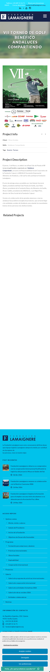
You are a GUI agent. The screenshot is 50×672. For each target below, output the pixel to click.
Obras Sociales (13, 555)
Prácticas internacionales (17, 551)
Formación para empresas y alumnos (21, 546)
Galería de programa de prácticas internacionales (26, 578)
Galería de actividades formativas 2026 (22, 588)
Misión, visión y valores (16, 523)
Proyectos (9, 570)
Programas (9, 542)
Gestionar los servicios (10, 645)
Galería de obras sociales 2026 (19, 592)
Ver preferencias (25, 664)
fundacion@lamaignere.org (35, 5)
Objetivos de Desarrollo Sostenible (21, 537)
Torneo (15, 150)
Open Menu (44, 16)
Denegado (25, 658)
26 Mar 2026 (17, 487)
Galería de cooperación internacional (21, 583)
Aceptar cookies (25, 651)
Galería (8, 574)
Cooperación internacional (18, 565)
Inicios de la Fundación (16, 532)
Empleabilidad (13, 560)
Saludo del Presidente (16, 528)
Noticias (9, 602)
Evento (9, 150)
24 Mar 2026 (17, 503)
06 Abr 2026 (17, 475)
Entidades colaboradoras (17, 597)
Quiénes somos (11, 519)
